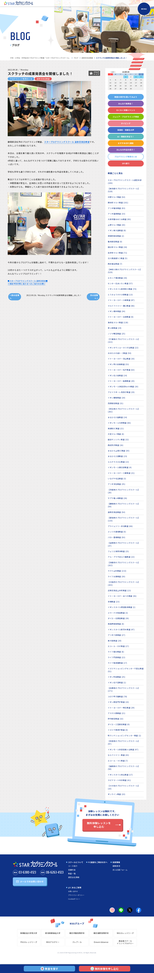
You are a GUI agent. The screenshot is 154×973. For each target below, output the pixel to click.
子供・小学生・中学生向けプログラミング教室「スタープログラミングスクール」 (40, 58)
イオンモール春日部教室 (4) (120, 467)
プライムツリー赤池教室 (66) (120, 526)
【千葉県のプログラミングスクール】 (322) (124, 340)
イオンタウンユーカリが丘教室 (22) (123, 347)
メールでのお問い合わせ (32, 881)
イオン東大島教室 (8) (117, 230)
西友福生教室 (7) (115, 264)
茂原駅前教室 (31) (115, 403)
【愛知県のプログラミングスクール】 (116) (124, 519)
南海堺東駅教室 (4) (116, 624)
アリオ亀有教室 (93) (116, 208)
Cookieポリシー (74, 899)
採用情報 (116, 862)
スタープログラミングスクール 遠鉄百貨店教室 (67, 141)
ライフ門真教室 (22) (116, 657)
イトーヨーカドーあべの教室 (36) (122, 596)
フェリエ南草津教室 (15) (118, 551)
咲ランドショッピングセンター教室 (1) (124, 735)
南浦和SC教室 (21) (116, 428)
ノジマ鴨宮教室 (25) (116, 333)
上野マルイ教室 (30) (116, 225)
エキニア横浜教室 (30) (117, 278)
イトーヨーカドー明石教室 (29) (121, 707)
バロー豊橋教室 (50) (116, 537)
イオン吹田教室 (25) (116, 677)
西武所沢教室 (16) (115, 445)
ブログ (76, 58)
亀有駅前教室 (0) (115, 241)
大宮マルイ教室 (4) (116, 434)
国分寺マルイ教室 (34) (117, 247)
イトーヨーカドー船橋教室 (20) (121, 381)
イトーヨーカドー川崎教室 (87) (121, 300)
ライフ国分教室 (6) (116, 651)
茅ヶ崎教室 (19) (114, 328)
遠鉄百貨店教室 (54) (116, 512)
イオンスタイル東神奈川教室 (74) (122, 289)
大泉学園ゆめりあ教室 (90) (119, 219)
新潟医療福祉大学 (52, 933)
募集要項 (116, 866)
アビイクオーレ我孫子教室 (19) (121, 392)
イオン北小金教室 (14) (117, 375)
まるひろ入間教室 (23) (117, 456)
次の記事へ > (94, 297)
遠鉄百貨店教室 (87, 58)
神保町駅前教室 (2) (116, 236)
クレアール (77, 942)
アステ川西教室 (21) (116, 713)
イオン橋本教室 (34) (116, 311)
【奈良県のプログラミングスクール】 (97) (124, 742)
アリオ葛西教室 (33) (116, 213)
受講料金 (72, 870)
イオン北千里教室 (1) (117, 682)
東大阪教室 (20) (114, 640)
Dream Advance (101, 942)
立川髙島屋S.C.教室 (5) (117, 258)
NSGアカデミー (53, 942)
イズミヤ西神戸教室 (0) (118, 730)
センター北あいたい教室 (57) (120, 283)
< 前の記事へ (14, 297)
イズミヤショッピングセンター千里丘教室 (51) (126, 670)
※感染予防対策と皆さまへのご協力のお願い (26, 283)
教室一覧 (72, 873)
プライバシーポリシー (76, 895)
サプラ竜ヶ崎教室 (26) (117, 498)
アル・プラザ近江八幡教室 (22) (121, 557)
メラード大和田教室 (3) (118, 613)
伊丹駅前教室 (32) (115, 718)
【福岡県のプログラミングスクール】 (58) (124, 767)
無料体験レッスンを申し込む (99, 824)
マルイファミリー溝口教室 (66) (121, 305)
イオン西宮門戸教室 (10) (118, 702)
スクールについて (75, 862)
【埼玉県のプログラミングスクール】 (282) (124, 410)
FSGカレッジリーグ (28, 942)
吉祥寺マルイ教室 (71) (117, 252)
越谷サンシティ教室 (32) (118, 439)
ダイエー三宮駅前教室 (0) (119, 724)
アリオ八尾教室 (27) (116, 635)
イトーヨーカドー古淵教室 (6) (120, 317)
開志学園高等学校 (77, 933)
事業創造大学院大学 (28, 933)
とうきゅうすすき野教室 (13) (120, 294)
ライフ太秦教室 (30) (116, 576)
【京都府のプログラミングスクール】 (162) (124, 564)
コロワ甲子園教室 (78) (117, 696)
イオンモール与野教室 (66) (119, 423)
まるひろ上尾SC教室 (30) (118, 450)
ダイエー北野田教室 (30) (118, 618)
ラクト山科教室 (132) (117, 571)
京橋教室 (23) (113, 601)
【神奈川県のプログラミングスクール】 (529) (125, 271)
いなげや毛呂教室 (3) (117, 478)
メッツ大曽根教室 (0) (117, 531)
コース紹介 (73, 866)
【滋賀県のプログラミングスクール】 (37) (124, 544)
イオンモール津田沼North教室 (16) (123, 386)
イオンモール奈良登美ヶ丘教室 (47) (123, 749)
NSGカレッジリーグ (125, 933)
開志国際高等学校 (101, 933)
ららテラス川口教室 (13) (118, 462)
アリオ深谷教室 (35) (116, 484)
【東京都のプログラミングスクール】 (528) (124, 190)
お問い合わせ (73, 891)
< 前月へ (113, 72)
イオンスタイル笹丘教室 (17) (120, 774)
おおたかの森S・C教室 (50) (119, 353)
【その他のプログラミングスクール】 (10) (124, 787)
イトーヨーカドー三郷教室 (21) (121, 473)
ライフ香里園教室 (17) (117, 663)
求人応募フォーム (120, 870)
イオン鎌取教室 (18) (116, 397)
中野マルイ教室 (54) (116, 197)
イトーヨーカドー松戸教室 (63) (121, 370)
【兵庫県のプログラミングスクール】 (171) (124, 689)
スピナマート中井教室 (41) (119, 780)
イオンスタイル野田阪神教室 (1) (121, 607)
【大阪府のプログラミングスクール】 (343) (124, 583)
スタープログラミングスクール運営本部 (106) (125, 181)
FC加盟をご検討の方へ (98, 862)
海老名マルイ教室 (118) (118, 322)
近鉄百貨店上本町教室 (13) (119, 590)
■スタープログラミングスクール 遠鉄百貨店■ (28, 281)
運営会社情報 (73, 877)
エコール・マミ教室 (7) (118, 760)
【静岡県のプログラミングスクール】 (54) (124, 505)
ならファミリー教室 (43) (118, 755)
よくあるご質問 (74, 887)
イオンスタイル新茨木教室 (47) (121, 629)
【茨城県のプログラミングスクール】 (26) (124, 491)
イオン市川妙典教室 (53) (118, 364)
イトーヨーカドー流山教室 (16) (121, 358)
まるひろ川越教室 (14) (117, 417)
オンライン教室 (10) (116, 794)
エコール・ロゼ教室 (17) (118, 646)
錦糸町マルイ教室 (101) (118, 202)
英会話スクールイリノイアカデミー (125, 942)
